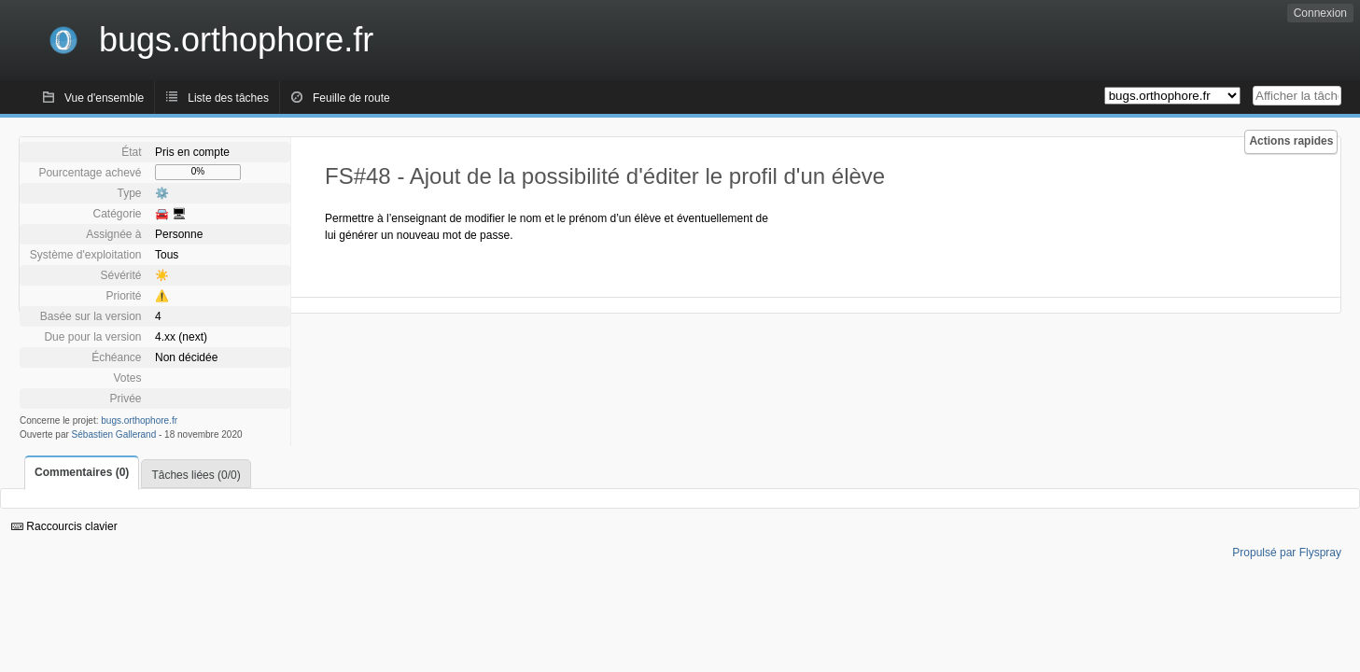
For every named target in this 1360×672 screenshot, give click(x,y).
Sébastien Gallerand (114, 434)
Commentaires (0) (82, 472)
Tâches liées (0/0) (195, 475)
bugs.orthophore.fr (139, 420)
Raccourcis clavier (64, 526)
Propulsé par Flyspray (1286, 552)
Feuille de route (351, 98)
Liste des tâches (228, 98)
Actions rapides (1291, 140)
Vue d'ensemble (104, 98)
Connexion (1320, 13)
